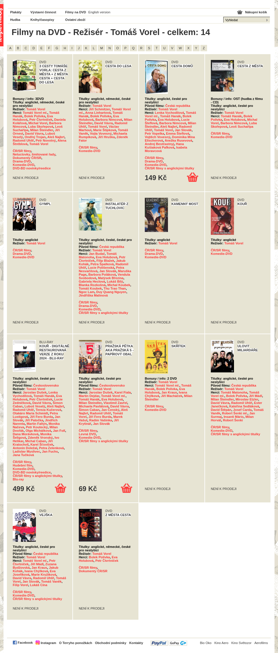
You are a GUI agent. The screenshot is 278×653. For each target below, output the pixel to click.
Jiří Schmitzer (99, 109)
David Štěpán (221, 409)
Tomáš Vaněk (51, 581)
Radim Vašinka (100, 420)
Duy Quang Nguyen (111, 292)
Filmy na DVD (75, 12)
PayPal (168, 643)
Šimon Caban (89, 409)
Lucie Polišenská (101, 267)
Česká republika (177, 105)
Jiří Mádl (255, 396)
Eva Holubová (168, 119)
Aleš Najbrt (56, 137)
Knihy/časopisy (42, 19)
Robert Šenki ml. (235, 413)
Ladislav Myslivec (26, 451)
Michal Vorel (37, 123)
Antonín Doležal (25, 448)
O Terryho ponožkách (75, 643)
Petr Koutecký (36, 427)
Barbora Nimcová (108, 119)
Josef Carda (242, 409)
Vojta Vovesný (101, 133)
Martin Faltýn (37, 423)
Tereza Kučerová (48, 409)
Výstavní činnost (43, 12)
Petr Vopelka (154, 133)
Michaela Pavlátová (94, 406)
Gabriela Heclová (92, 281)
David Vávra (34, 133)
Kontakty (136, 643)
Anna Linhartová (98, 112)
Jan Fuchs (50, 451)
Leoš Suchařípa (241, 126)
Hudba (15, 19)
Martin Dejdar (89, 396)
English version (99, 12)
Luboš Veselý (34, 406)
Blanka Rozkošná (92, 285)
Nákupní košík (256, 12)
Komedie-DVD (23, 165)
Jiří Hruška (106, 137)
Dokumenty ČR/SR (27, 158)
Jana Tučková (23, 455)
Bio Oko (205, 643)
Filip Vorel (20, 585)
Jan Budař (97, 253)
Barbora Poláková (102, 274)
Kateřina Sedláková (244, 406)
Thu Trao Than (115, 288)
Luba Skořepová (40, 126)
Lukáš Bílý (115, 281)
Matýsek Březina (111, 278)
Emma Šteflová (177, 133)
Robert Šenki (233, 420)
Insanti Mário (234, 416)
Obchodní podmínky (110, 643)
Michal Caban (35, 441)
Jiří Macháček (171, 396)
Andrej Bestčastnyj (159, 144)
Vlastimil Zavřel (115, 403)
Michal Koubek (118, 285)
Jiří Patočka (34, 420)
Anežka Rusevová (178, 140)
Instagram (48, 643)
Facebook (25, 642)
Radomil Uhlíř (23, 140)
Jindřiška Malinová (93, 295)
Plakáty (15, 12)
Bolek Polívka (34, 116)
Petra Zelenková (51, 448)
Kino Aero (221, 643)
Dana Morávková (26, 434)
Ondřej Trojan (35, 137)
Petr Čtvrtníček (40, 119)
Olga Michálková (38, 430)
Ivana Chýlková (36, 571)
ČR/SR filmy (22, 151)
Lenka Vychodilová (169, 112)
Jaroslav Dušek (35, 392)
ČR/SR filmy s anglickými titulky (169, 168)
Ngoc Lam (86, 292)
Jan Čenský (110, 409)
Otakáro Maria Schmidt (30, 413)
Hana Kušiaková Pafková (164, 145)
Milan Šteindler (41, 130)
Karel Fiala (122, 392)
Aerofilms (261, 643)
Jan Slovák (183, 130)
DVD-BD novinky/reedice (32, 168)
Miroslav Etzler (246, 399)
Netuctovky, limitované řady (34, 154)
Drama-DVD (22, 161)
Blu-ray (18, 479)
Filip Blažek (105, 260)
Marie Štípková (104, 130)
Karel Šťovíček (41, 444)
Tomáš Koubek (90, 288)
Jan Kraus (169, 392)
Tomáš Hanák (170, 116)
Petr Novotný (46, 140)
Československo (46, 385)
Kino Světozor (241, 643)
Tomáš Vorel (35, 109)
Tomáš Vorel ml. (35, 112)
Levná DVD (87, 434)
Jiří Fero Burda (41, 416)
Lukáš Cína (38, 585)
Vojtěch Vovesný (157, 137)
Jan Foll (59, 430)
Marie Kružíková (43, 574)
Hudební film (22, 465)
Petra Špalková (102, 264)
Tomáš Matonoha (234, 392)
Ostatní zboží (75, 19)
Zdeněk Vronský (40, 437)
